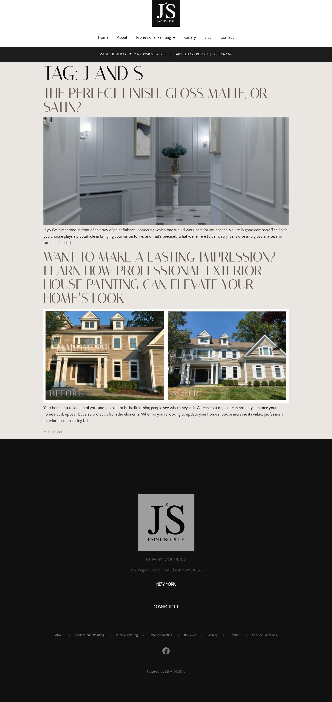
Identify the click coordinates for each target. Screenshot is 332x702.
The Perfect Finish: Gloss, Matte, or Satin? (155, 100)
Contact (227, 37)
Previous (53, 431)
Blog (208, 37)
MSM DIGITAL (175, 675)
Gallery (190, 37)
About (122, 37)
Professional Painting (156, 38)
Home (103, 37)
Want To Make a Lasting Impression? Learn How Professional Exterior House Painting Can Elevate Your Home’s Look (159, 277)
